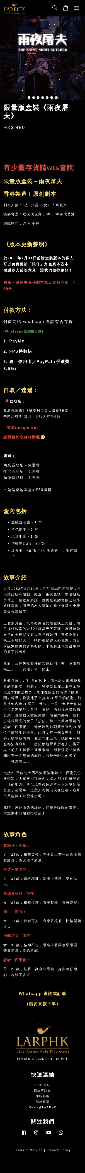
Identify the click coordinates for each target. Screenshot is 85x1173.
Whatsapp (14, 331)
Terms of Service (28, 1150)
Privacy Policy (59, 1150)
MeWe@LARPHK (42, 1107)
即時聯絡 (42, 1096)
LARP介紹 (42, 1085)
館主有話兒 (42, 1090)
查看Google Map (23, 428)
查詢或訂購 (33, 331)
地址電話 (42, 1101)
